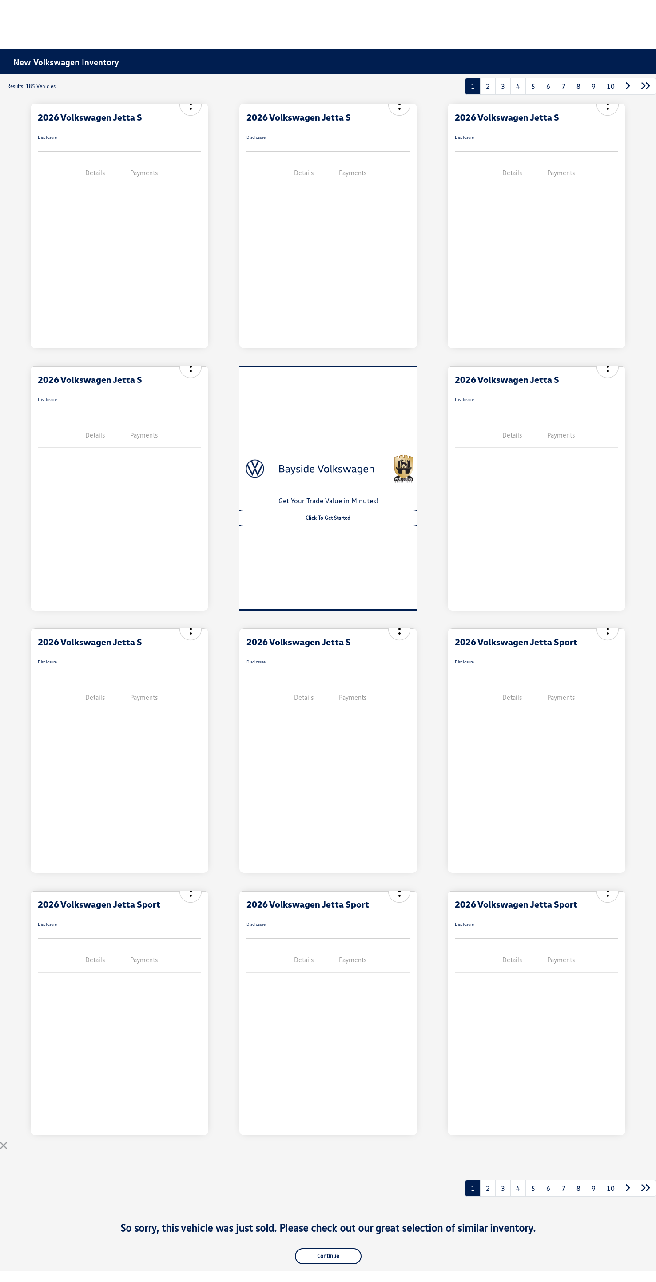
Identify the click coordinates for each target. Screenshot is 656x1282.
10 (611, 86)
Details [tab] (95, 173)
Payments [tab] (144, 173)
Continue (328, 1255)
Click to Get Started (328, 517)
